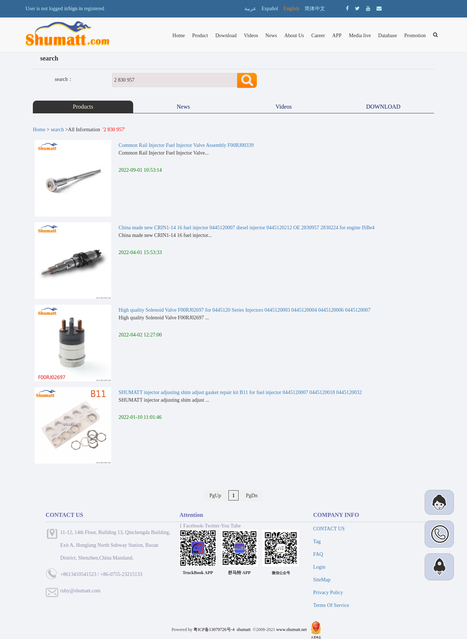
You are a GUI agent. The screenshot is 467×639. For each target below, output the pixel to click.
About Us (294, 35)
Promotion (415, 35)
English (291, 8)
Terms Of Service (331, 605)
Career (318, 35)
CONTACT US (328, 528)
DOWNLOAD (384, 107)
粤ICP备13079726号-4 (214, 629)
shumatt (244, 629)
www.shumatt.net (291, 629)
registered (94, 8)
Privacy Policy (328, 592)
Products (83, 107)
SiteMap (321, 579)
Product (200, 35)
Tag (317, 541)
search (57, 129)
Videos (251, 35)
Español (270, 8)
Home (178, 35)
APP (337, 35)
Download (225, 35)
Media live (360, 35)
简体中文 (315, 8)
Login (319, 567)
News (271, 35)
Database (387, 35)
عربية (250, 8)
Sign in (75, 8)
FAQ (318, 554)
